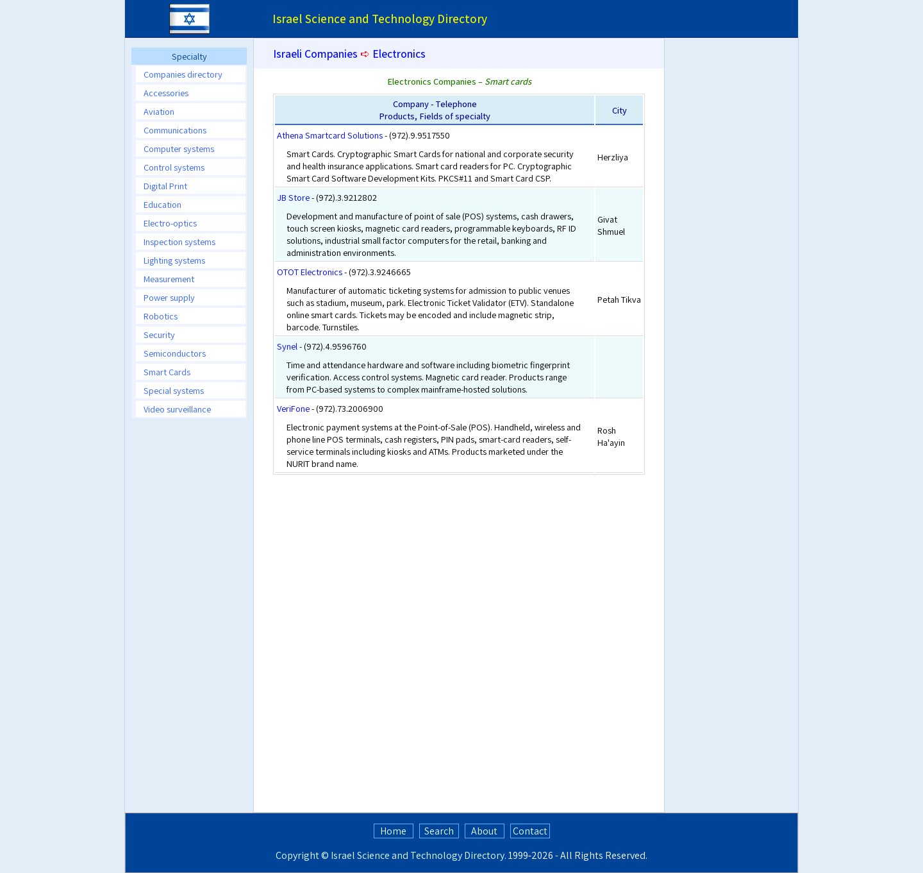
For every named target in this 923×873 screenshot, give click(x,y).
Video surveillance (177, 409)
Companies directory (183, 74)
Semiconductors (175, 353)
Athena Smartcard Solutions (330, 135)
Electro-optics (170, 223)
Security (159, 334)
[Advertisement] (189, 620)
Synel (287, 346)
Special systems (174, 390)
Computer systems (179, 148)
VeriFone (293, 408)
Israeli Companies (315, 53)
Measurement (169, 279)
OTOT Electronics (309, 272)
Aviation (159, 111)
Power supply (169, 297)
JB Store (293, 197)
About (484, 831)
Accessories (166, 93)
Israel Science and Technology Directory (417, 855)
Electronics (399, 53)
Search (439, 831)
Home (393, 831)
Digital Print (165, 186)
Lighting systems (174, 260)
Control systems (174, 167)
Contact (530, 831)
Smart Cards (167, 372)
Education (162, 204)
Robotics (161, 316)
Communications (175, 130)
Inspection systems (179, 241)
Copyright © (302, 855)
